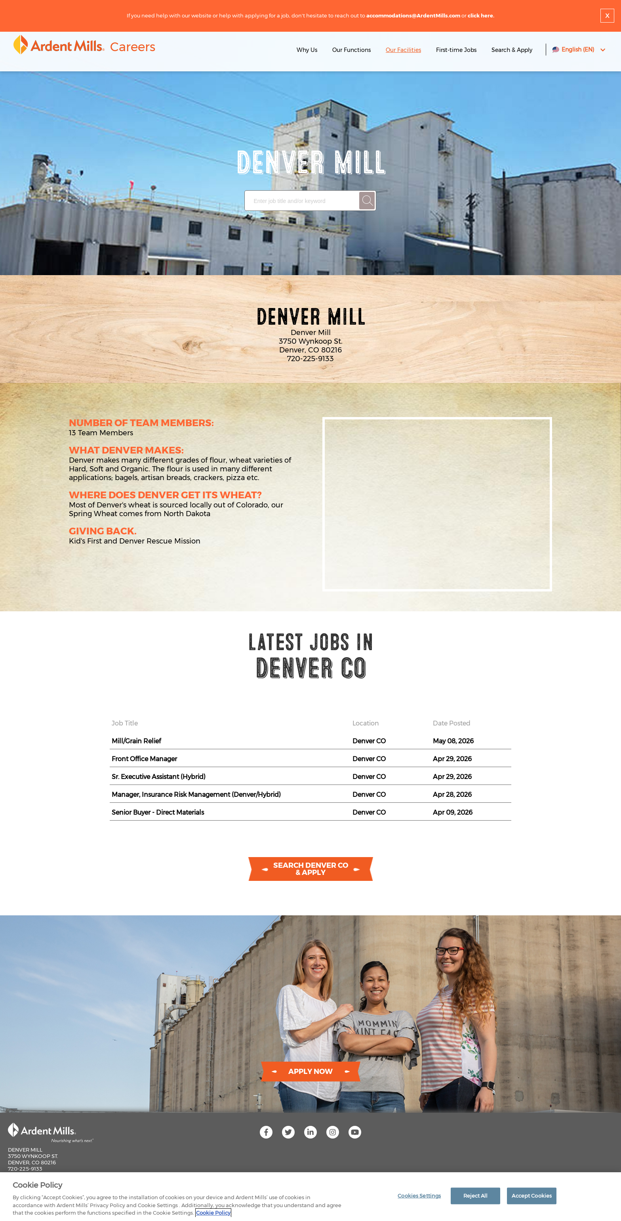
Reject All (475, 1195)
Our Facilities (403, 50)
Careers (132, 46)
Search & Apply (511, 50)
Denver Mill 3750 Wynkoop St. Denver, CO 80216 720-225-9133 (33, 1159)
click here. (481, 15)
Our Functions (351, 50)
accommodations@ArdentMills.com (413, 15)
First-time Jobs (457, 50)
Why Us (307, 50)
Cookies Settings (419, 1195)
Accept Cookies (532, 1195)
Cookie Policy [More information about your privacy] (213, 1213)
